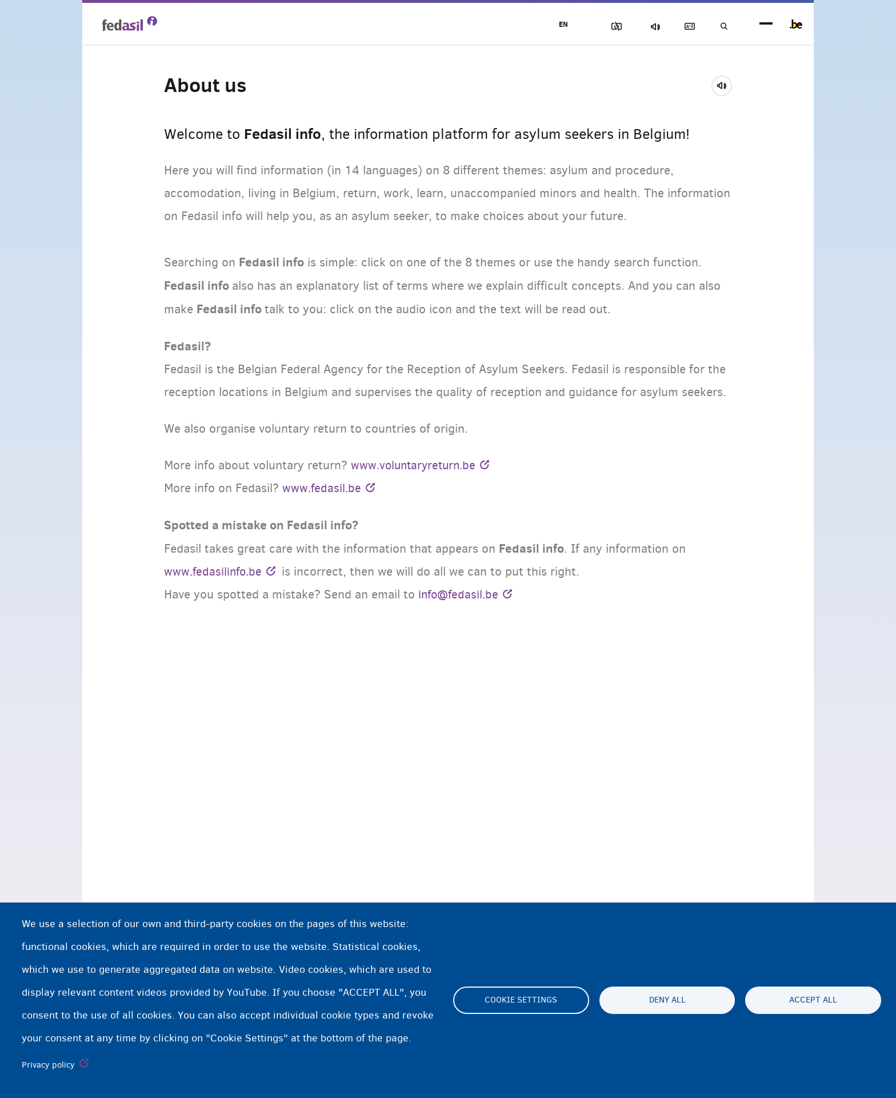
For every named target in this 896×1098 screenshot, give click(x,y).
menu (766, 24)
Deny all (667, 1000)
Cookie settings (521, 1000)
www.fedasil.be (322, 488)
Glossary (683, 26)
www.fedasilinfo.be (214, 572)
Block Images (603, 26)
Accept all (813, 1000)
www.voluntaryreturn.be (416, 465)
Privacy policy (48, 1065)
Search (722, 26)
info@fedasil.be (460, 594)
